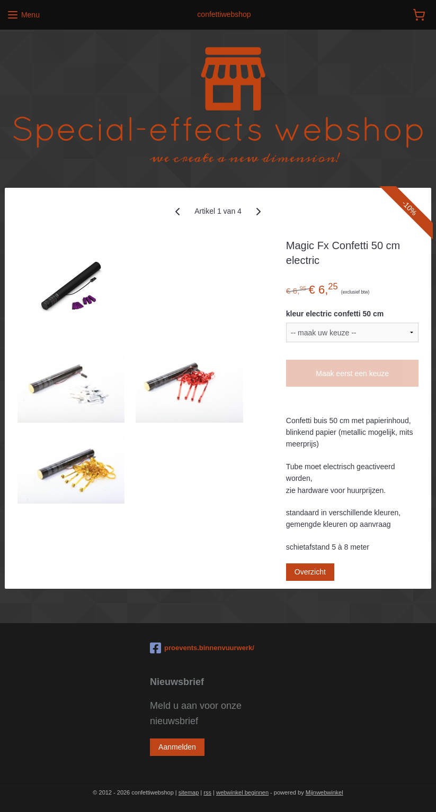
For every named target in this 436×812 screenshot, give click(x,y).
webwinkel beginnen (242, 792)
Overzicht (310, 572)
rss (207, 792)
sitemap (189, 792)
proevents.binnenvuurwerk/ (202, 648)
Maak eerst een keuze (352, 373)
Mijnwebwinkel (324, 792)
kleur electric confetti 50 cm (335, 313)
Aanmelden (177, 747)
